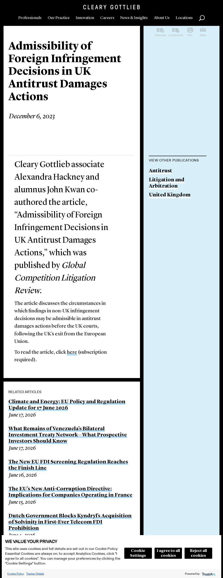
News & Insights (134, 18)
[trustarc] (208, 573)
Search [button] (202, 18)
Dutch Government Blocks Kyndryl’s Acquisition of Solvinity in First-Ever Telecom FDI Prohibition (70, 522)
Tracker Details (35, 573)
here (72, 352)
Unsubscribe (176, 35)
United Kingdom (170, 195)
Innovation (85, 18)
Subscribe (160, 35)
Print (190, 35)
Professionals (30, 18)
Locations (184, 18)
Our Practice (59, 18)
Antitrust (160, 171)
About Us (162, 18)
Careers (107, 18)
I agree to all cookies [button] (168, 553)
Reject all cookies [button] (198, 553)
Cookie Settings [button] (138, 553)
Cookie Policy (15, 573)
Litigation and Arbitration (166, 183)
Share (203, 35)
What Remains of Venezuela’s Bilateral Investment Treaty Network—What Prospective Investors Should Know (67, 435)
